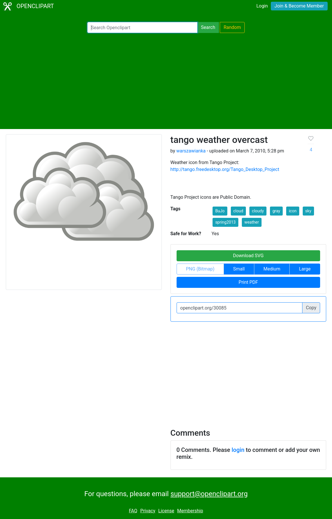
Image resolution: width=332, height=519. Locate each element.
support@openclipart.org (209, 494)
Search (208, 27)
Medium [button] (272, 269)
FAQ (133, 511)
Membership (190, 511)
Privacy (147, 511)
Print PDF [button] (248, 282)
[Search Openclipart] (142, 27)
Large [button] (305, 269)
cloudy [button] (258, 211)
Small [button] (239, 269)
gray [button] (276, 211)
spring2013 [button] (225, 222)
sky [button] (308, 211)
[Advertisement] (166, 81)
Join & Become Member (299, 6)
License (166, 511)
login (238, 449)
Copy (311, 307)
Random (232, 27)
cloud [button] (238, 211)
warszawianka (191, 151)
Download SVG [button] (248, 255)
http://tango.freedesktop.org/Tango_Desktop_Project (224, 169)
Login (262, 6)
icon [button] (292, 211)
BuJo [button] (219, 211)
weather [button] (251, 222)
